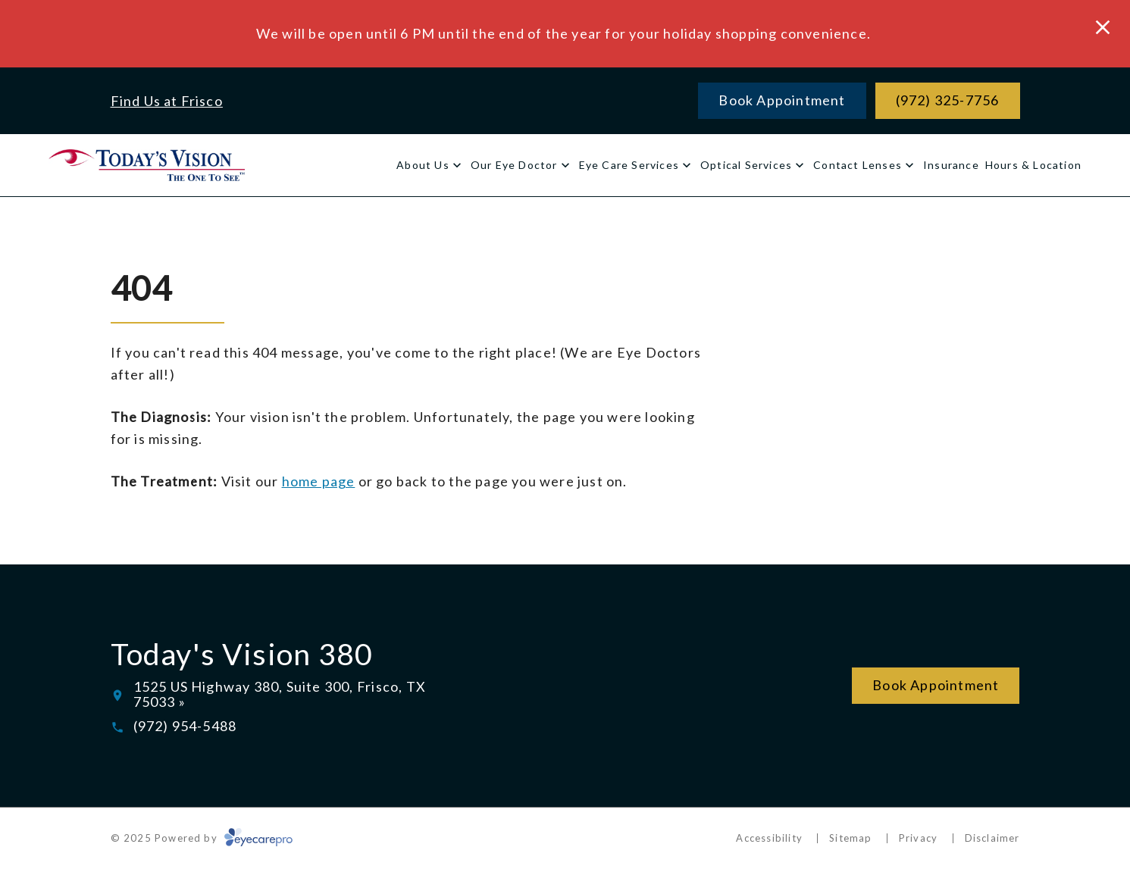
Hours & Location (1033, 164)
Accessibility (769, 838)
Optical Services (746, 164)
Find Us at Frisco (167, 100)
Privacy (918, 838)
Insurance (951, 164)
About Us (422, 164)
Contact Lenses (857, 164)
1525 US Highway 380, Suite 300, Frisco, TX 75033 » (279, 694)
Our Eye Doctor (514, 164)
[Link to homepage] (147, 164)
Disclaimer (992, 838)
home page (318, 481)
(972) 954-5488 (185, 725)
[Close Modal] (1103, 28)
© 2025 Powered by (202, 838)
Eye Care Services (629, 164)
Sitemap (850, 838)
